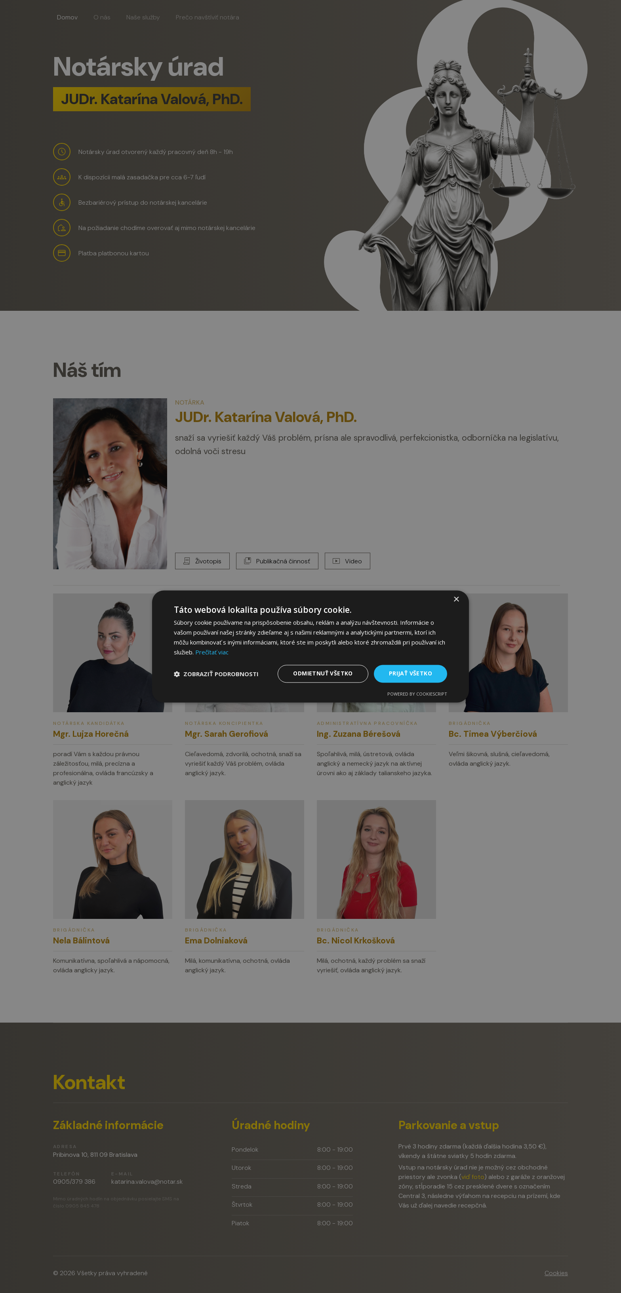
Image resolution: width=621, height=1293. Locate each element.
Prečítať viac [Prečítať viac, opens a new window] (212, 652)
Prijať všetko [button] (410, 673)
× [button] (456, 600)
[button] (216, 673)
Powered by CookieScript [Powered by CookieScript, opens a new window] (417, 694)
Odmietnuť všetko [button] (322, 673)
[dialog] (310, 646)
